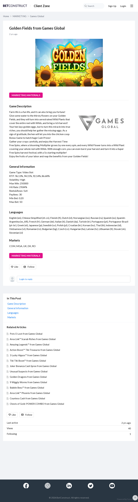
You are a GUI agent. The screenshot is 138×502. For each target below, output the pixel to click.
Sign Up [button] (112, 5)
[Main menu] (131, 6)
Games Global (37, 16)
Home (6, 16)
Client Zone (42, 6)
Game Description (20, 106)
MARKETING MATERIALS (26, 95)
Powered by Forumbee (126, 499)
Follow (30, 266)
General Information (22, 166)
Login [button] (123, 5)
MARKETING (19, 16)
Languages (16, 212)
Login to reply (25, 279)
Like (16, 266)
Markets (14, 240)
